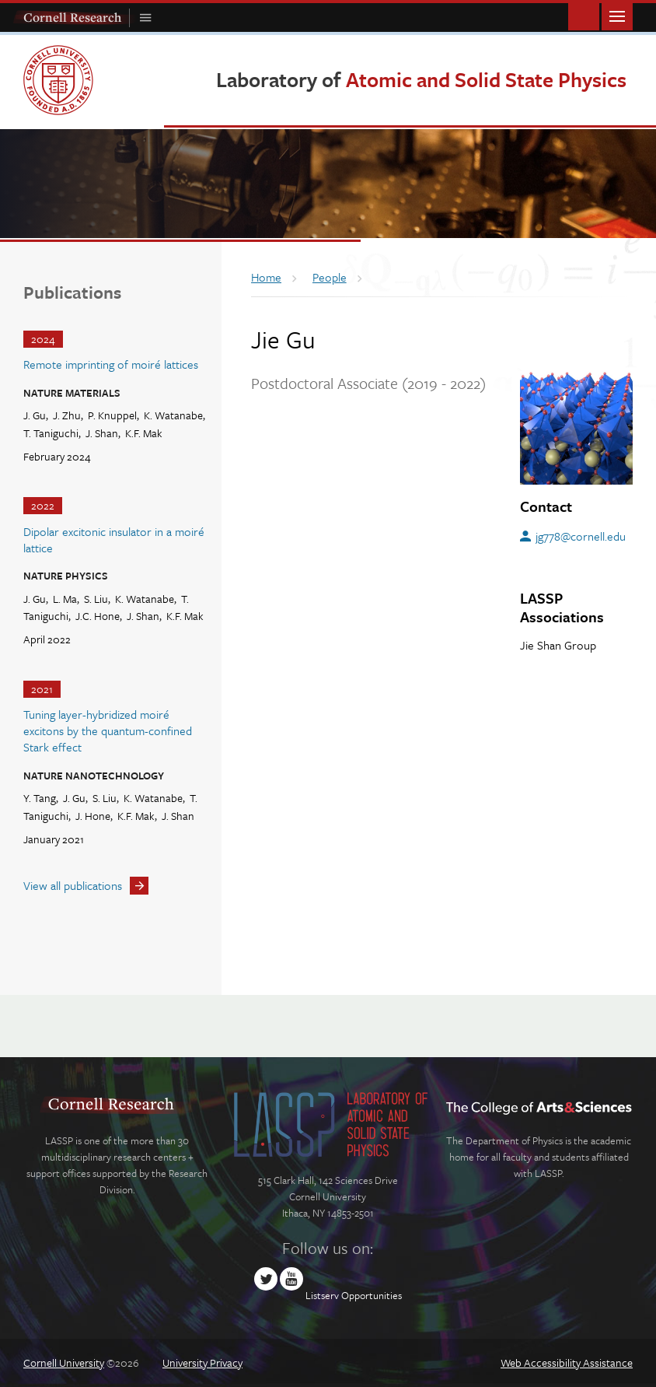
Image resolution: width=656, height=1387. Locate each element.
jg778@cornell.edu (581, 536)
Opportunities (371, 1295)
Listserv (322, 1295)
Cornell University (63, 1362)
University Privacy (202, 1362)
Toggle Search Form (583, 15)
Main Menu (617, 15)
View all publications (72, 885)
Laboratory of (421, 79)
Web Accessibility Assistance (567, 1362)
